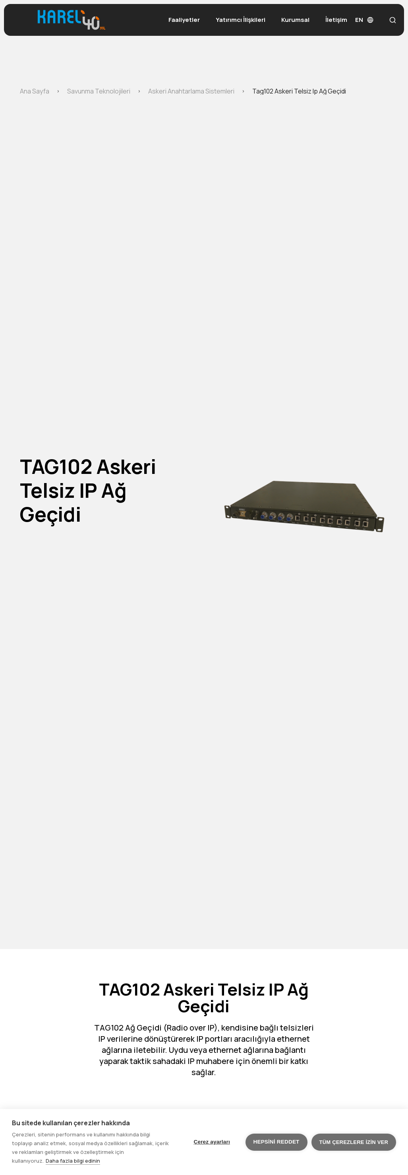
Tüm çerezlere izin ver (353, 1142)
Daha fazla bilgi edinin (73, 1160)
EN (364, 19)
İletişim (336, 19)
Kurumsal (295, 20)
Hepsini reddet (276, 1142)
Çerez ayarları (212, 1142)
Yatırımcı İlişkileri (240, 19)
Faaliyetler (184, 19)
